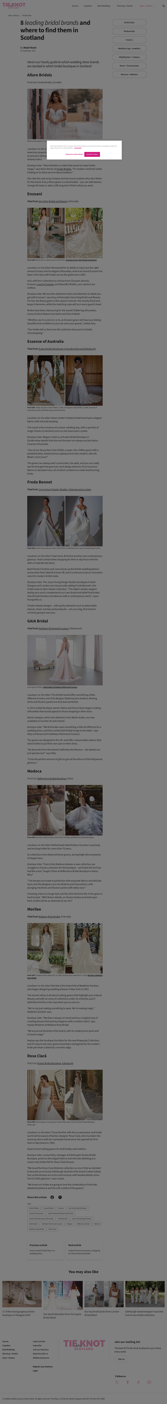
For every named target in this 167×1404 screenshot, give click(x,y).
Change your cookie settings (74, 154)
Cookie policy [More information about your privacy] (78, 148)
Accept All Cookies (92, 154)
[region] (84, 150)
